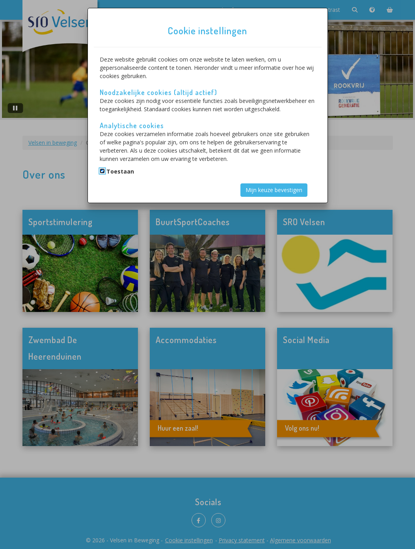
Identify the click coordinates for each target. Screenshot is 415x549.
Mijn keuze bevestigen (274, 190)
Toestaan (120, 171)
